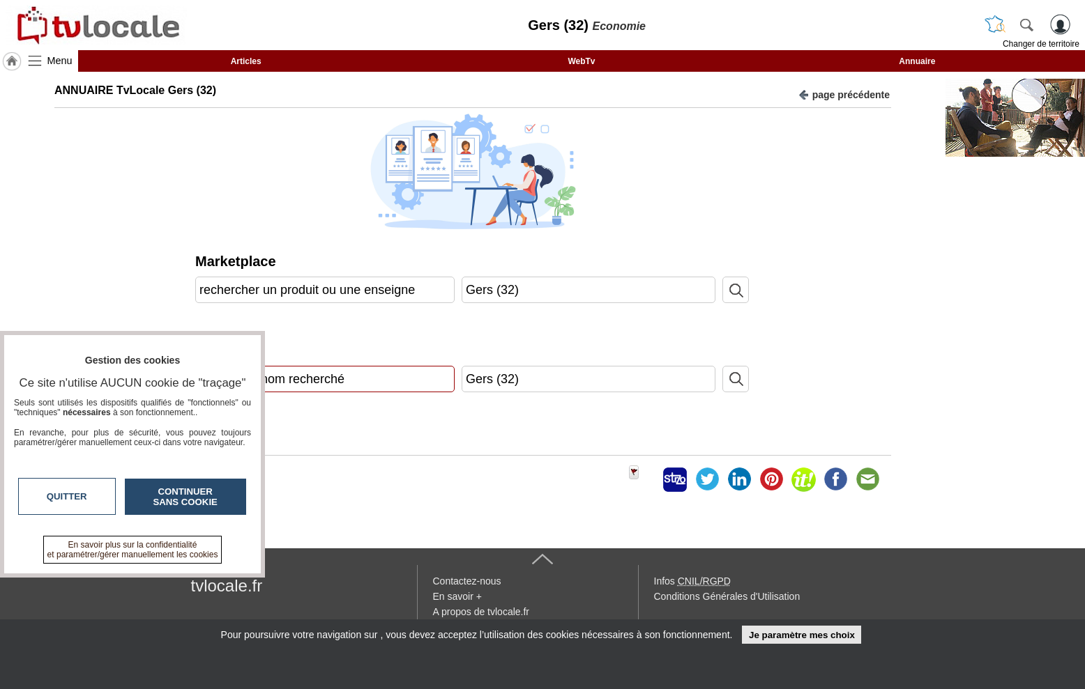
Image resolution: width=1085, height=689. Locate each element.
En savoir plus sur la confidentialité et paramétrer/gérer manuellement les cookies (132, 549)
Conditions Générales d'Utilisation (727, 596)
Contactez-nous (467, 581)
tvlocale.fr (227, 585)
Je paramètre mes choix (802, 635)
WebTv (581, 61)
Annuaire (917, 61)
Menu (60, 60)
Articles (246, 61)
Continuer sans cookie (185, 496)
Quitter (67, 496)
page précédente (844, 93)
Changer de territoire (1041, 44)
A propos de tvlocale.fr (481, 611)
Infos (692, 581)
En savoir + (457, 596)
